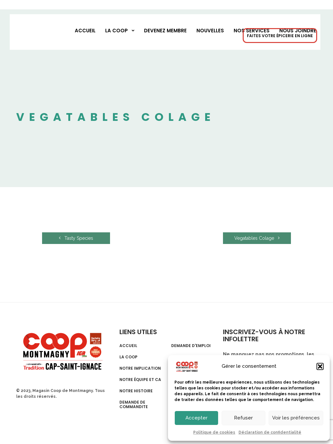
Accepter (196, 418)
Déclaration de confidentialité (270, 432)
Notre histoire (136, 391)
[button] (320, 366)
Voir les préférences (296, 418)
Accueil (85, 30)
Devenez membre (165, 30)
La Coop (116, 30)
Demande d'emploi (191, 346)
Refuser (243, 418)
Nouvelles (210, 30)
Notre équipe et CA (140, 379)
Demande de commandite (133, 404)
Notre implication (140, 368)
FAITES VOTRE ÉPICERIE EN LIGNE (280, 35)
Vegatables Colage (257, 238)
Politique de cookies (214, 432)
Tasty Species (76, 238)
